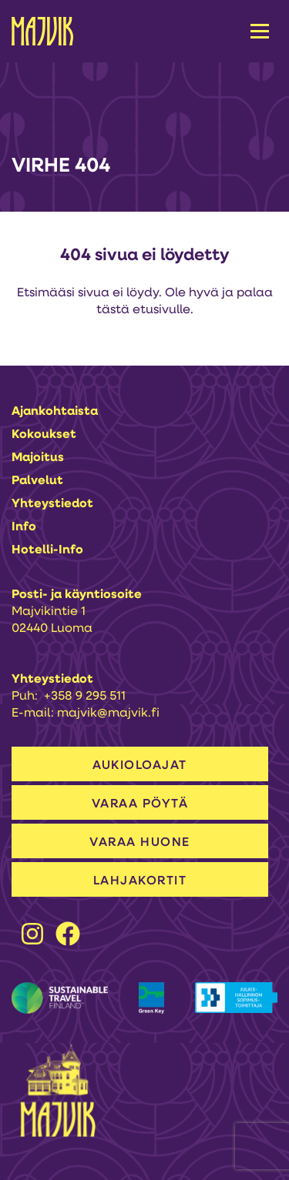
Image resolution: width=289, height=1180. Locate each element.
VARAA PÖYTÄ (140, 804)
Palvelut (37, 481)
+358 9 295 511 (85, 696)
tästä (112, 310)
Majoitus (38, 458)
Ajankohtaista (55, 412)
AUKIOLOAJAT (139, 766)
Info (24, 527)
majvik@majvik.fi (108, 713)
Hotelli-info (47, 550)
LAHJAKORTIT (140, 881)
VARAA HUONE (139, 843)
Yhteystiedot (52, 504)
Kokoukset (44, 435)
